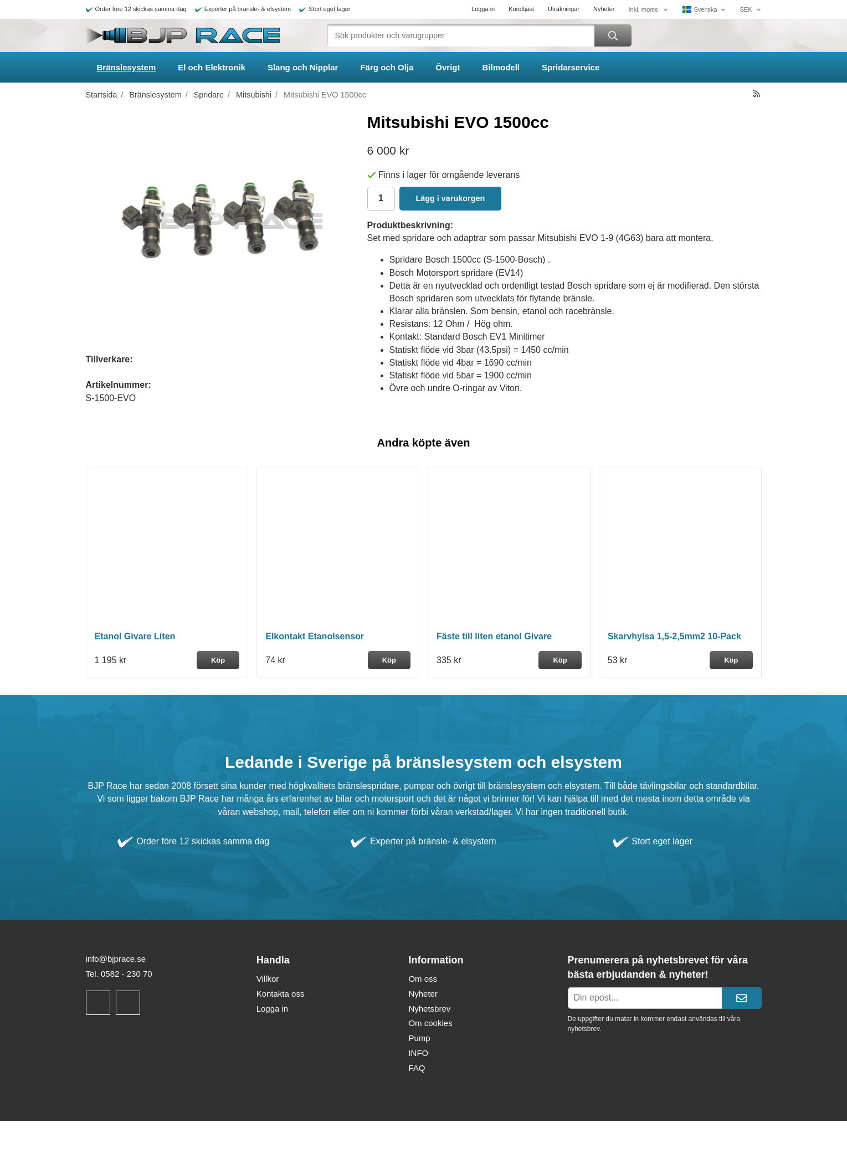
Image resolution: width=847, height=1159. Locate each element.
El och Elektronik (211, 67)
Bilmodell (501, 67)
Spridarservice (570, 67)
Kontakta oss (280, 993)
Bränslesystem (126, 67)
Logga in (483, 9)
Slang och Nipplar (303, 67)
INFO (418, 1053)
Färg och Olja (386, 67)
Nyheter (604, 9)
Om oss (422, 978)
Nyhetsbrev (429, 1008)
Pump (419, 1038)
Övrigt (447, 67)
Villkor (267, 978)
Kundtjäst (521, 9)
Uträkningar (563, 9)
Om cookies (430, 1023)
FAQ (416, 1068)
